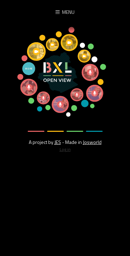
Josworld (92, 142)
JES (57, 142)
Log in (65, 149)
